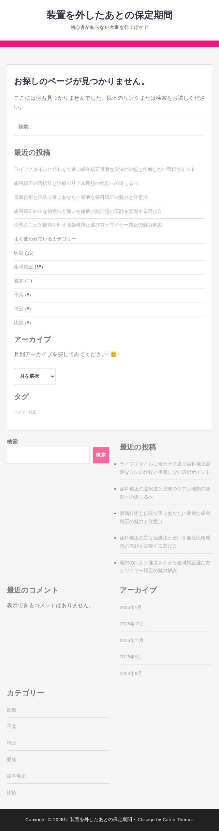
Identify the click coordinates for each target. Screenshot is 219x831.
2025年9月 (131, 657)
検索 (12, 442)
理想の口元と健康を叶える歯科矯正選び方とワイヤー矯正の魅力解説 (88, 225)
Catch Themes (178, 819)
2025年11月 (132, 640)
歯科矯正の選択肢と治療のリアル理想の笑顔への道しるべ (76, 183)
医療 (19, 253)
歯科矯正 (23, 267)
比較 (19, 322)
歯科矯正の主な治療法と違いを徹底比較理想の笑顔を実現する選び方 (88, 211)
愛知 (19, 281)
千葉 (19, 295)
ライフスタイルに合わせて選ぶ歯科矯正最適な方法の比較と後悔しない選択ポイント (104, 169)
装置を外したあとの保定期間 (109, 15)
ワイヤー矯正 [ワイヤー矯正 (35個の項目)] (25, 412)
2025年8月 (131, 673)
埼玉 (19, 308)
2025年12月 (132, 624)
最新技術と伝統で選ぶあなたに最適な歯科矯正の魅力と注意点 (81, 197)
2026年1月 (131, 607)
